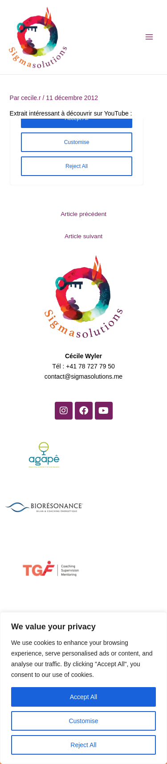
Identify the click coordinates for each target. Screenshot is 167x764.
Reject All (83, 744)
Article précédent (83, 214)
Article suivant (83, 236)
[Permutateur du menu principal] (149, 37)
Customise (83, 720)
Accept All (83, 696)
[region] (83, 688)
